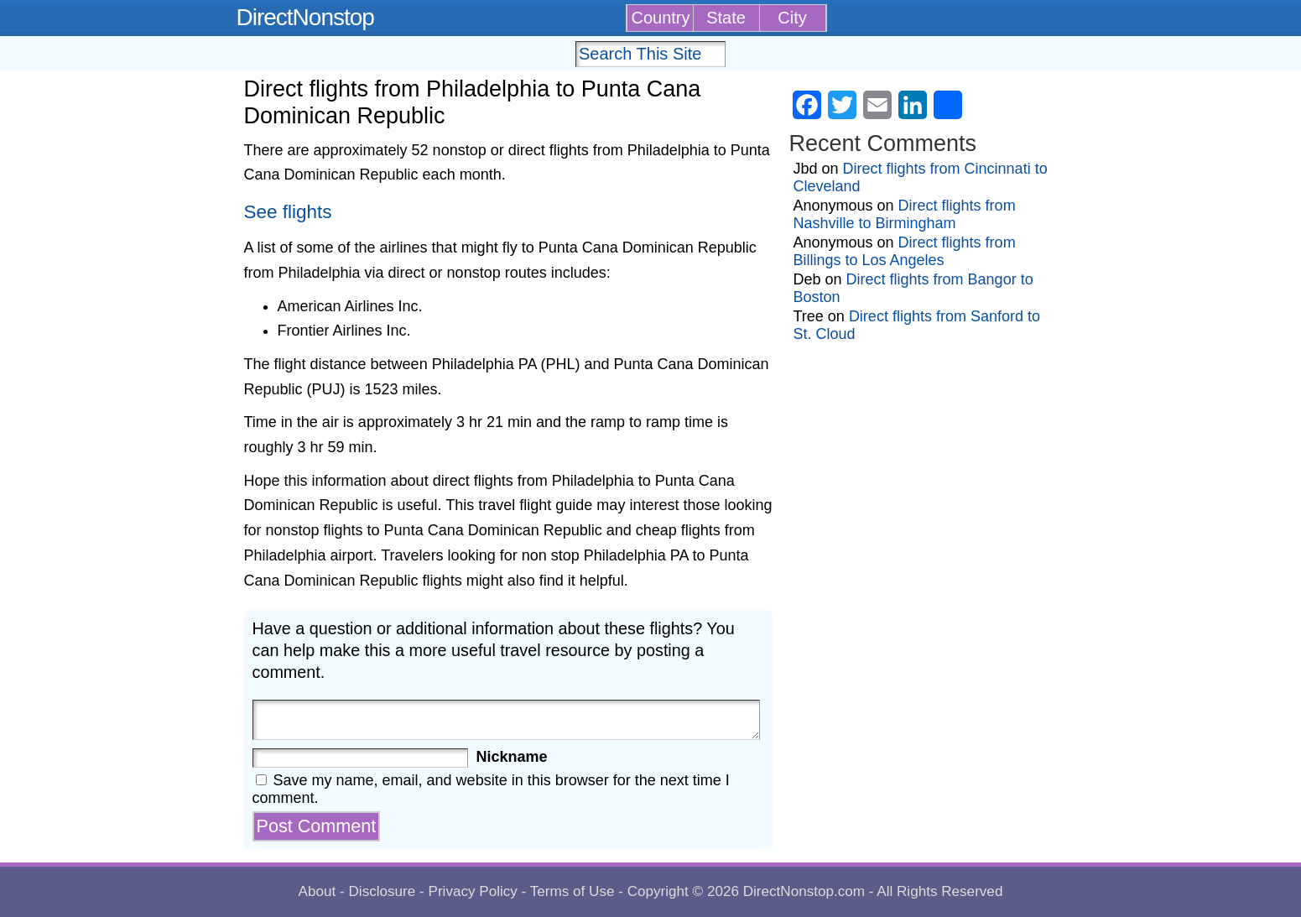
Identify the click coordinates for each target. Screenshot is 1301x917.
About (317, 891)
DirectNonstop (305, 17)
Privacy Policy (472, 891)
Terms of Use (572, 891)
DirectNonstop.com (804, 891)
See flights (288, 211)
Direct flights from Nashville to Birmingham (905, 214)
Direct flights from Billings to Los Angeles (905, 251)
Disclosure (381, 891)
